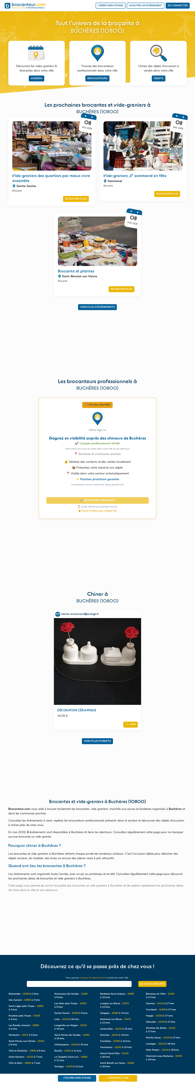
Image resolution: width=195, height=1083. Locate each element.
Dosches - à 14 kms (114, 1035)
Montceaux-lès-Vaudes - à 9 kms (71, 996)
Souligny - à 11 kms (68, 1066)
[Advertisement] (97, 337)
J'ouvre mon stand (77, 1078)
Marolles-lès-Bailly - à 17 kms (160, 1030)
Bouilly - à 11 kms (67, 1051)
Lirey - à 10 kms (66, 1019)
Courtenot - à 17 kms (161, 1009)
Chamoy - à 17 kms (160, 1003)
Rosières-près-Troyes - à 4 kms (24, 1018)
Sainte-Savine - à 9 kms (71, 1013)
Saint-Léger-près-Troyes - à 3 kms (26, 1008)
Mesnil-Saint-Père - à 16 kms (114, 1055)
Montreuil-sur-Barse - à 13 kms (115, 1021)
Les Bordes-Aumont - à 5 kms (24, 1027)
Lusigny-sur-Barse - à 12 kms (114, 1005)
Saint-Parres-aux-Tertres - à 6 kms (26, 1043)
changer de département (92, 978)
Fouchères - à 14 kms (115, 1041)
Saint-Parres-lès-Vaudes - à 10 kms (72, 1037)
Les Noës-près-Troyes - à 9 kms (70, 1005)
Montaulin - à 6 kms (23, 1035)
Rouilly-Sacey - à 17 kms (163, 1038)
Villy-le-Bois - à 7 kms (24, 1063)
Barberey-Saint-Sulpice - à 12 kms (117, 996)
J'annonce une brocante (118, 1079)
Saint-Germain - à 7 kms (25, 1057)
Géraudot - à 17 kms (160, 1022)
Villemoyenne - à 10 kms (71, 1045)
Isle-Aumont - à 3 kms (24, 1000)
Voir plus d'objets (97, 741)
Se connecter (178, 5)
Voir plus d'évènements (97, 307)
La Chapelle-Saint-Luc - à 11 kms (70, 1059)
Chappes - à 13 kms (114, 1013)
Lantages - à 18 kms (160, 1044)
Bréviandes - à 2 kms (24, 994)
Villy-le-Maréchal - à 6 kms (27, 1051)
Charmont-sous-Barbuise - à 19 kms (164, 1058)
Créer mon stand (110, 5)
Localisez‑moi (152, 983)
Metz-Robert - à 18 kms (162, 1050)
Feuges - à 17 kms (159, 1016)
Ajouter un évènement (145, 5)
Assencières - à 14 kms (116, 1029)
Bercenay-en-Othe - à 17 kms (160, 996)
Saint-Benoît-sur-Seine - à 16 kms (117, 1065)
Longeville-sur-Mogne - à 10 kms (70, 1027)
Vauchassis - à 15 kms (116, 1047)
